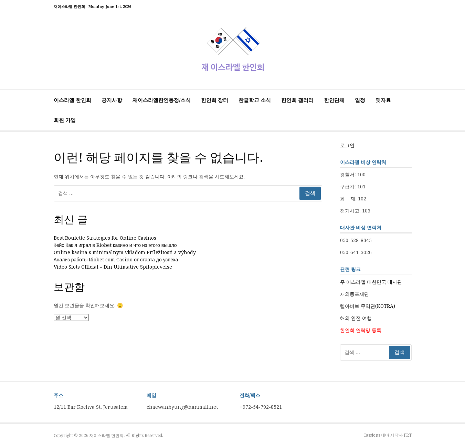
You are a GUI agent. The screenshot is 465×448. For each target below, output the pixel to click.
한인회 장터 (214, 100)
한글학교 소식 (255, 100)
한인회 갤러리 (297, 100)
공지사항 (112, 100)
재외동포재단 (354, 294)
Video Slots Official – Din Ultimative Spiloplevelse (113, 267)
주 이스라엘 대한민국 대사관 (371, 282)
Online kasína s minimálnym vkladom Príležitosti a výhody (125, 252)
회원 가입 (65, 120)
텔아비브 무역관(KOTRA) (367, 306)
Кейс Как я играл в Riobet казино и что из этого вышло (115, 245)
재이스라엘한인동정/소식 (162, 100)
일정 (360, 100)
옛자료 (383, 100)
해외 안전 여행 (356, 318)
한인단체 (334, 100)
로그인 (347, 145)
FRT (408, 435)
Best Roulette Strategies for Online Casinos (105, 238)
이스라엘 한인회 (72, 100)
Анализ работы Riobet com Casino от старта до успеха (116, 259)
